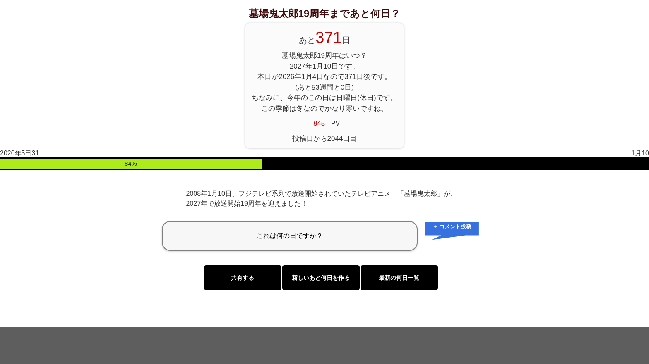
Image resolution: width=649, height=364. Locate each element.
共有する (242, 277)
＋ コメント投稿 (452, 227)
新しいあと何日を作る (321, 277)
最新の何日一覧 (399, 277)
